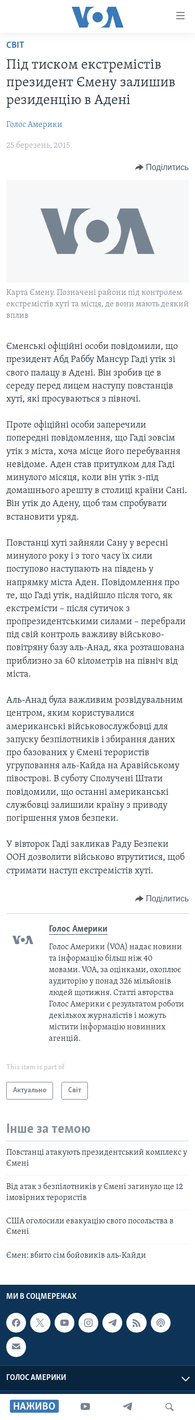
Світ (15, 45)
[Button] (162, 167)
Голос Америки (34, 125)
